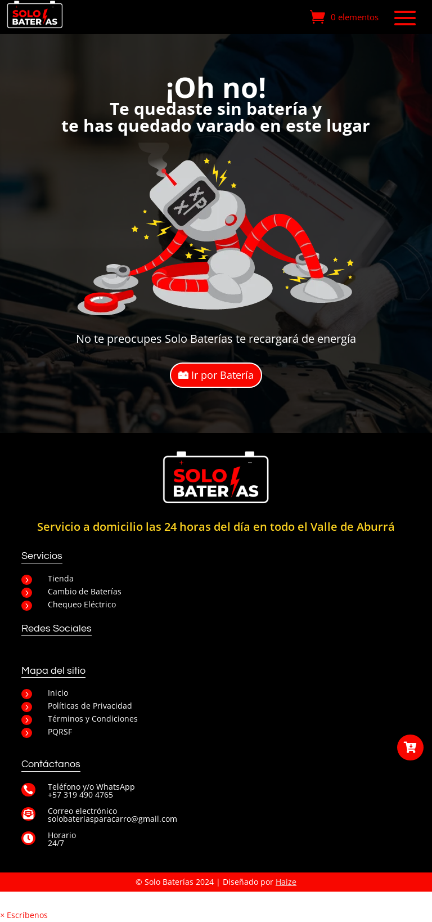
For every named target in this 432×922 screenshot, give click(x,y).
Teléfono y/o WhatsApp (91, 786)
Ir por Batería (222, 375)
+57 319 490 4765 (80, 794)
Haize (286, 881)
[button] (24, 915)
